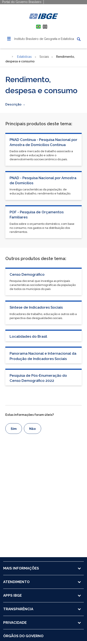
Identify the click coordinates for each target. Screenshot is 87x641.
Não (32, 429)
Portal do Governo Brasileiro (21, 2)
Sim (14, 429)
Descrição (13, 104)
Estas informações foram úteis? (29, 414)
